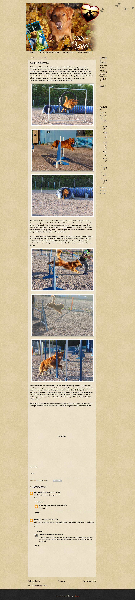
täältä (55, 223)
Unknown (36, 519)
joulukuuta (105, 121)
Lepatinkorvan (38, 492)
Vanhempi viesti (89, 581)
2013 (103, 187)
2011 (103, 194)
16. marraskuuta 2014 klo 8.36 (51, 492)
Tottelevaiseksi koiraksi (105, 145)
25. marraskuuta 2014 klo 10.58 (54, 535)
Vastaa (36, 498)
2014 (103, 116)
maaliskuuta (105, 181)
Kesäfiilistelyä (105, 160)
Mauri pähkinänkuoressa (49, 52)
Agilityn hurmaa (105, 153)
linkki (59, 436)
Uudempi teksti (34, 581)
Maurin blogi (42, 506)
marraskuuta (105, 127)
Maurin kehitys (68, 52)
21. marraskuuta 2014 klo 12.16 (58, 506)
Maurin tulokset (84, 52)
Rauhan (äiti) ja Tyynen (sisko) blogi (103, 74)
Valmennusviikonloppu (105, 135)
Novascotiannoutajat (103, 66)
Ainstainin (102, 70)
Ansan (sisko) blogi (103, 80)
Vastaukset (40, 502)
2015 (103, 113)
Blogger (77, 596)
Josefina (41, 535)
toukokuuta (105, 168)
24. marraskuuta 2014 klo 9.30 (49, 519)
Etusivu (33, 52)
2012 (103, 191)
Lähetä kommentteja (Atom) (39, 585)
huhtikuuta (105, 174)
